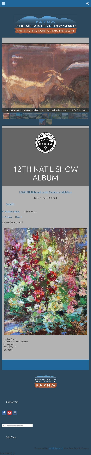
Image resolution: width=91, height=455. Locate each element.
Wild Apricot (56, 448)
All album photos (12, 211)
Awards (10, 203)
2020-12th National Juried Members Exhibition (45, 191)
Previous (8, 217)
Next (17, 217)
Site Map (11, 436)
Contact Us (12, 401)
